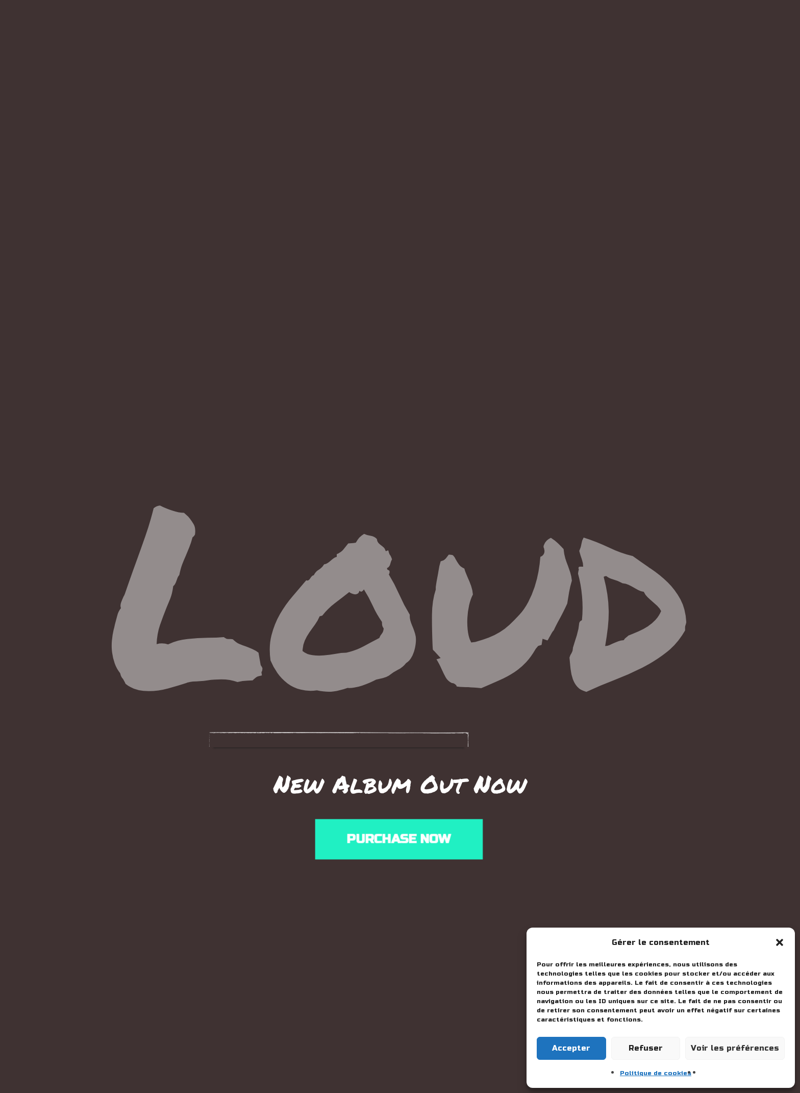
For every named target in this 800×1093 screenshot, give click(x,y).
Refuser (646, 1048)
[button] (779, 942)
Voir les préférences (735, 1048)
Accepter (571, 1048)
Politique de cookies (655, 1073)
